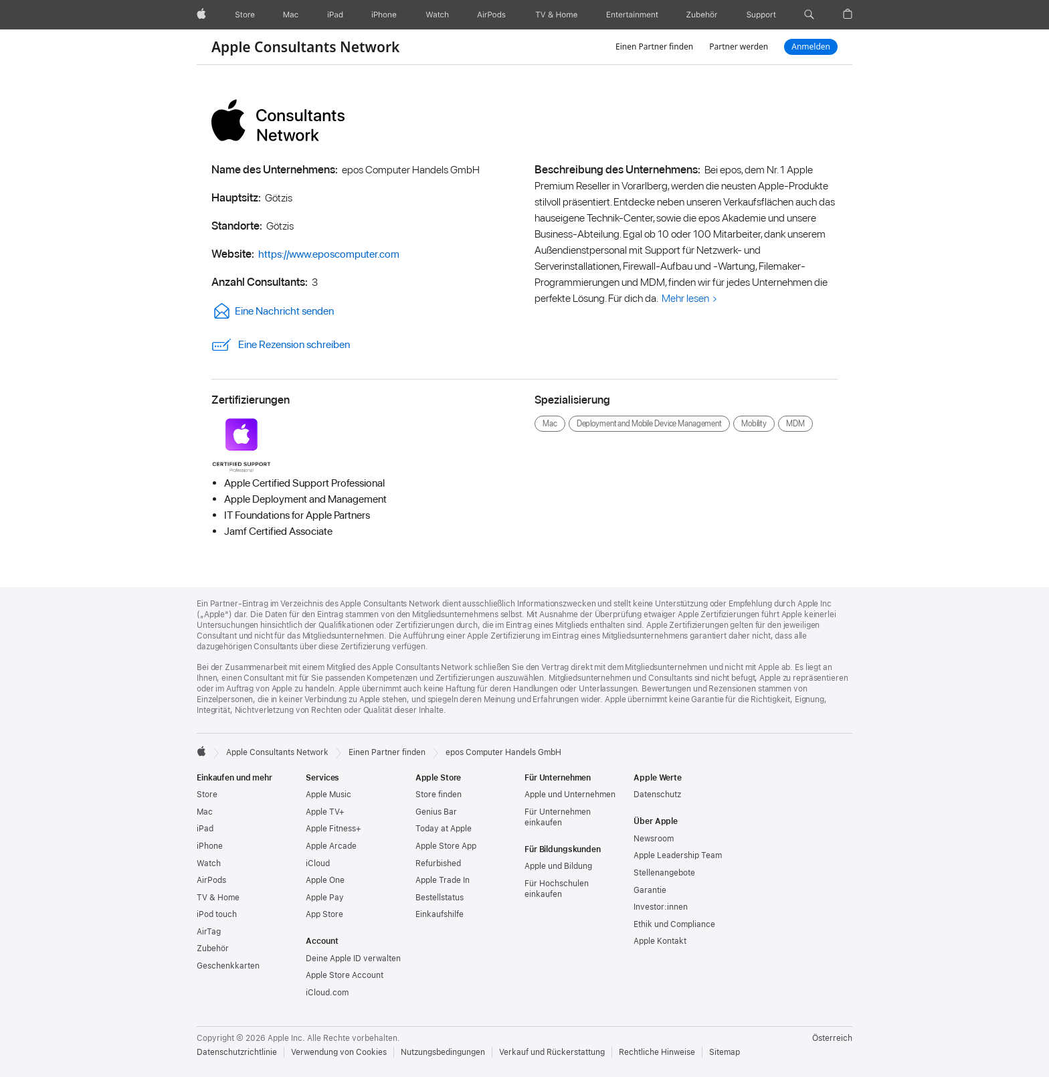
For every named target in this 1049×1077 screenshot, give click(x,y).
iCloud (318, 863)
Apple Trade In (442, 880)
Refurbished (438, 863)
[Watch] (437, 14)
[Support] (761, 14)
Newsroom (654, 838)
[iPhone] (384, 14)
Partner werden (738, 46)
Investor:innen (661, 907)
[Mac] (291, 14)
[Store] (244, 14)
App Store (324, 914)
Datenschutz (657, 794)
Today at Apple (443, 828)
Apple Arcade (331, 846)
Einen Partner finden (654, 46)
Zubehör (213, 948)
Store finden (438, 794)
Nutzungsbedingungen (443, 1052)
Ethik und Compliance (674, 924)
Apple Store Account (344, 975)
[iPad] (335, 14)
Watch (209, 863)
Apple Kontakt (660, 941)
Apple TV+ (325, 812)
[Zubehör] (702, 14)
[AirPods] (491, 14)
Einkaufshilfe (439, 914)
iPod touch (217, 914)
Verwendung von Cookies (339, 1052)
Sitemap (724, 1052)
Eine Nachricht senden (272, 311)
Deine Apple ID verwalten (353, 958)
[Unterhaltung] (632, 14)
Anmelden (810, 46)
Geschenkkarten (228, 966)
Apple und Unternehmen (569, 794)
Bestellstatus (439, 897)
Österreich (832, 1038)
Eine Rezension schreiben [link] (280, 344)
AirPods (211, 880)
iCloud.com (327, 992)
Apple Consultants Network (305, 47)
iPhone (210, 846)
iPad (205, 828)
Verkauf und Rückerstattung (552, 1052)
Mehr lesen (685, 298)
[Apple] (201, 14)
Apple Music (328, 794)
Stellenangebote (664, 873)
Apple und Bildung (558, 866)
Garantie (650, 890)
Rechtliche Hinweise (657, 1052)
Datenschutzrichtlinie (237, 1052)
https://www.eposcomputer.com (328, 254)
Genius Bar (436, 812)
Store (207, 794)
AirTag (209, 931)
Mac (205, 812)
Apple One (325, 880)
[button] (809, 14)
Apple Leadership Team (678, 855)
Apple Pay (325, 897)
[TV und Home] (556, 14)
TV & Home (218, 897)
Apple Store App (445, 846)
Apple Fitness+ (333, 828)
